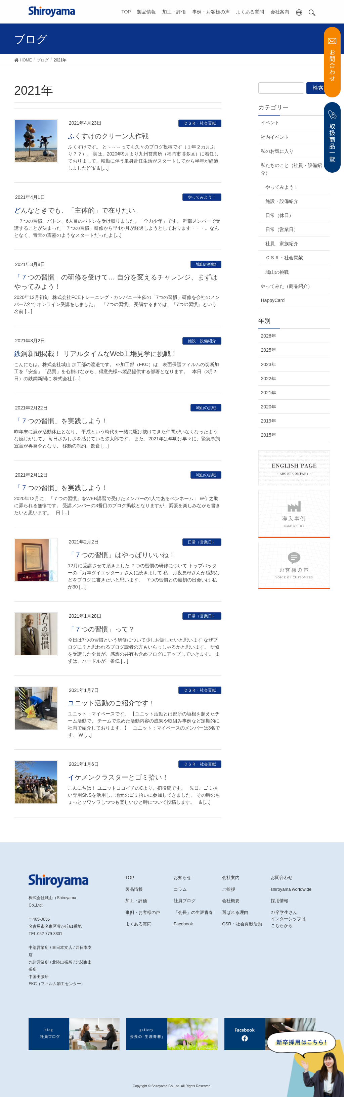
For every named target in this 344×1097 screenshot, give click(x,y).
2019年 (268, 421)
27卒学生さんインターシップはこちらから (288, 919)
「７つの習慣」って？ (101, 629)
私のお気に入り (277, 151)
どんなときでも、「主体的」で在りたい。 (78, 210)
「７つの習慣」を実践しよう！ (61, 421)
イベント (270, 122)
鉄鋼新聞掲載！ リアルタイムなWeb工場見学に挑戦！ (95, 353)
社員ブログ (185, 900)
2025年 (268, 350)
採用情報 (279, 900)
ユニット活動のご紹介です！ (111, 703)
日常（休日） (279, 215)
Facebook (183, 923)
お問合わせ (282, 877)
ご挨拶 (228, 889)
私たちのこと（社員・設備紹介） (291, 169)
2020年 (268, 406)
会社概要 (231, 900)
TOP (126, 11)
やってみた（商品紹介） (286, 286)
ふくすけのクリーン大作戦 (108, 136)
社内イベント (275, 137)
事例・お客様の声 (211, 11)
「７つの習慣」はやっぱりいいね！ (121, 555)
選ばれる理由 (235, 912)
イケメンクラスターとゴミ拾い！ (118, 777)
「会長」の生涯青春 (193, 912)
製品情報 (146, 11)
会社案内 (279, 11)
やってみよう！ (202, 197)
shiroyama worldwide (291, 889)
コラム (180, 889)
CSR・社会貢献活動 (242, 923)
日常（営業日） (202, 542)
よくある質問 (250, 11)
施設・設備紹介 (202, 341)
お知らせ (182, 877)
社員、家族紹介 (281, 243)
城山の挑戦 (206, 264)
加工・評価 (174, 11)
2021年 (268, 392)
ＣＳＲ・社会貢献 (200, 123)
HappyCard (273, 300)
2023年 (268, 364)
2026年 (268, 336)
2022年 (268, 378)
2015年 (268, 435)
